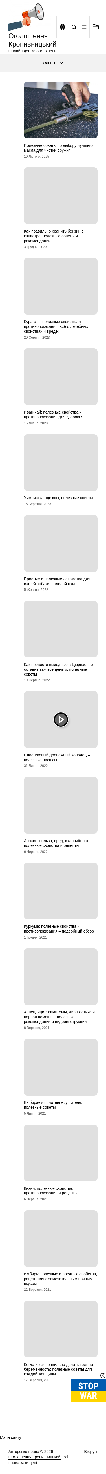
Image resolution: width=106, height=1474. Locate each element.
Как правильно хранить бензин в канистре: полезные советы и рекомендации (54, 236)
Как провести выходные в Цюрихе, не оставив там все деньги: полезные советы (58, 669)
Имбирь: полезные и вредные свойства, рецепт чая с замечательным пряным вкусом (60, 1279)
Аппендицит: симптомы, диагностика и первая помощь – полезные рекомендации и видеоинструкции (59, 1017)
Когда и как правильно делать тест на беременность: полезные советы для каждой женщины (58, 1369)
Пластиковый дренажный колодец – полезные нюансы (57, 757)
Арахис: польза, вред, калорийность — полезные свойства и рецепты (60, 843)
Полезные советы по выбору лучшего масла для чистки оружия (58, 148)
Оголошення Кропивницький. (34, 1457)
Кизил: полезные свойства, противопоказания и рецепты (51, 1190)
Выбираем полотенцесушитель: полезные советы (53, 1105)
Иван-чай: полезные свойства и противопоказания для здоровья (53, 414)
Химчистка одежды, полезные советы (58, 497)
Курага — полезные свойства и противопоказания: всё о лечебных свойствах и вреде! (56, 326)
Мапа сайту (10, 1437)
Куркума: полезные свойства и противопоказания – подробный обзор (59, 928)
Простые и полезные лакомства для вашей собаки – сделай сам (57, 581)
